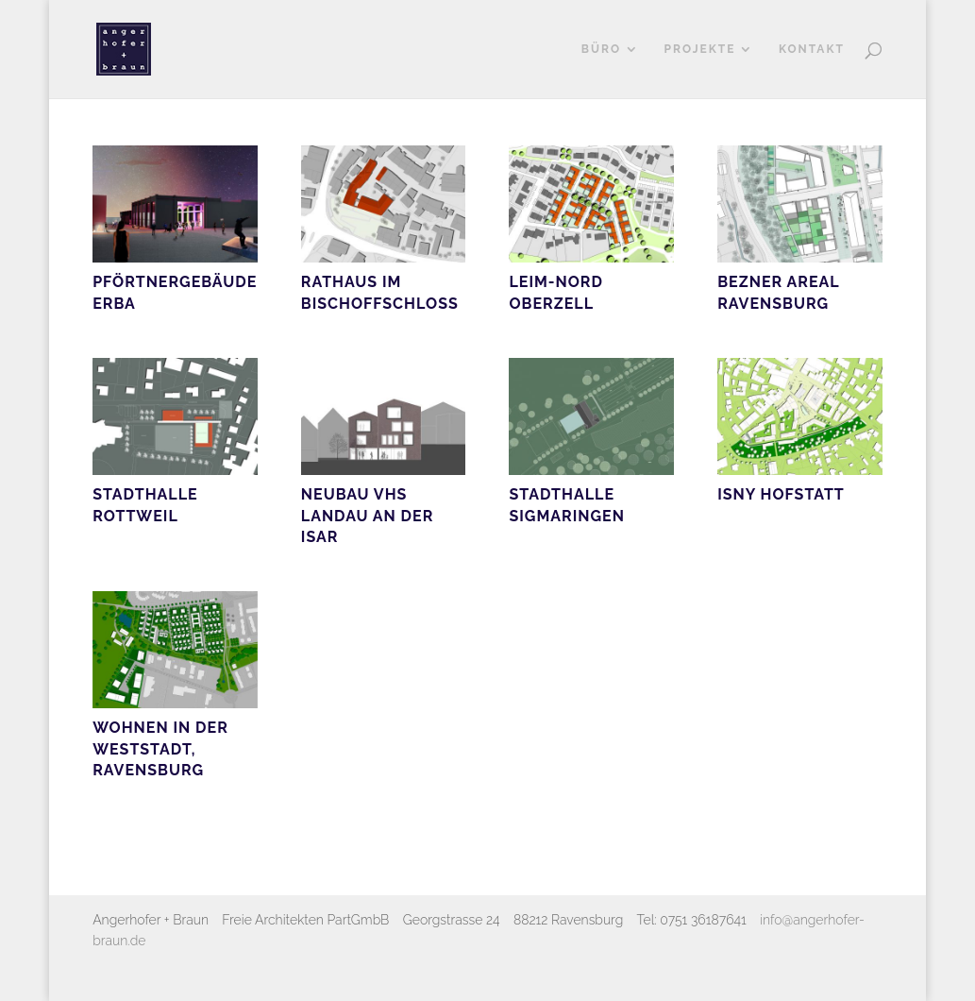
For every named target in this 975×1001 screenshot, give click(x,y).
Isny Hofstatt (781, 494)
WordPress (329, 976)
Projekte (699, 49)
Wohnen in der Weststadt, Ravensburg (160, 749)
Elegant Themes (195, 976)
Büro (601, 49)
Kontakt (812, 49)
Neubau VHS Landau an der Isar (367, 515)
